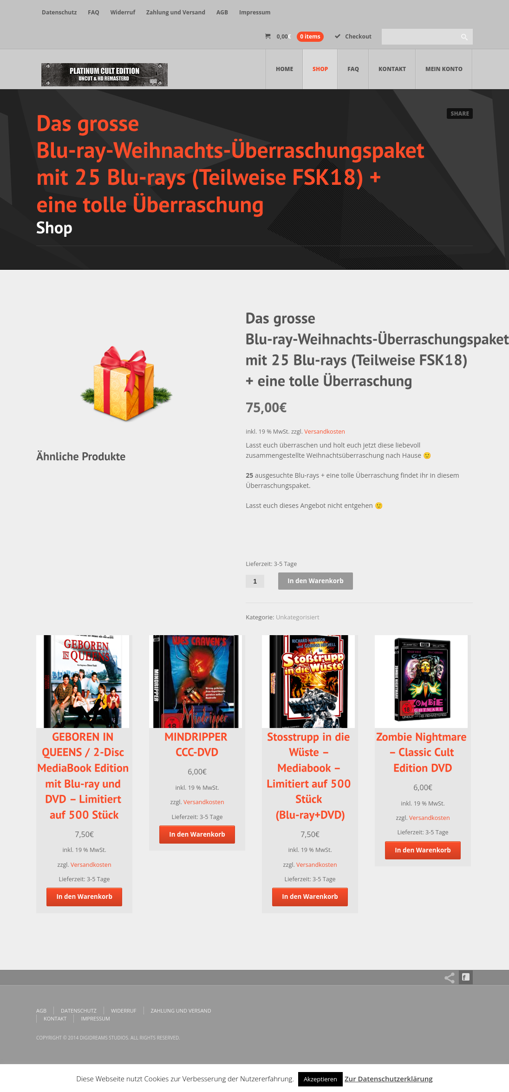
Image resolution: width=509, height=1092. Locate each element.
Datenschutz (59, 12)
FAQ (93, 12)
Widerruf (123, 12)
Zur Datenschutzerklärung (389, 1078)
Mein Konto (444, 69)
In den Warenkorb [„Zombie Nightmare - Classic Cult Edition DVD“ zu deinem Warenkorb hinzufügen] (423, 850)
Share (459, 113)
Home (284, 69)
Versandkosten (324, 432)
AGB (222, 12)
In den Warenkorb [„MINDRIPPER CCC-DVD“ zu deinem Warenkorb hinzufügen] (197, 834)
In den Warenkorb (316, 581)
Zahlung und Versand (175, 12)
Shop (320, 69)
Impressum (255, 12)
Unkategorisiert (298, 617)
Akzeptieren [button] (320, 1079)
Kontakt (392, 69)
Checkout (353, 36)
